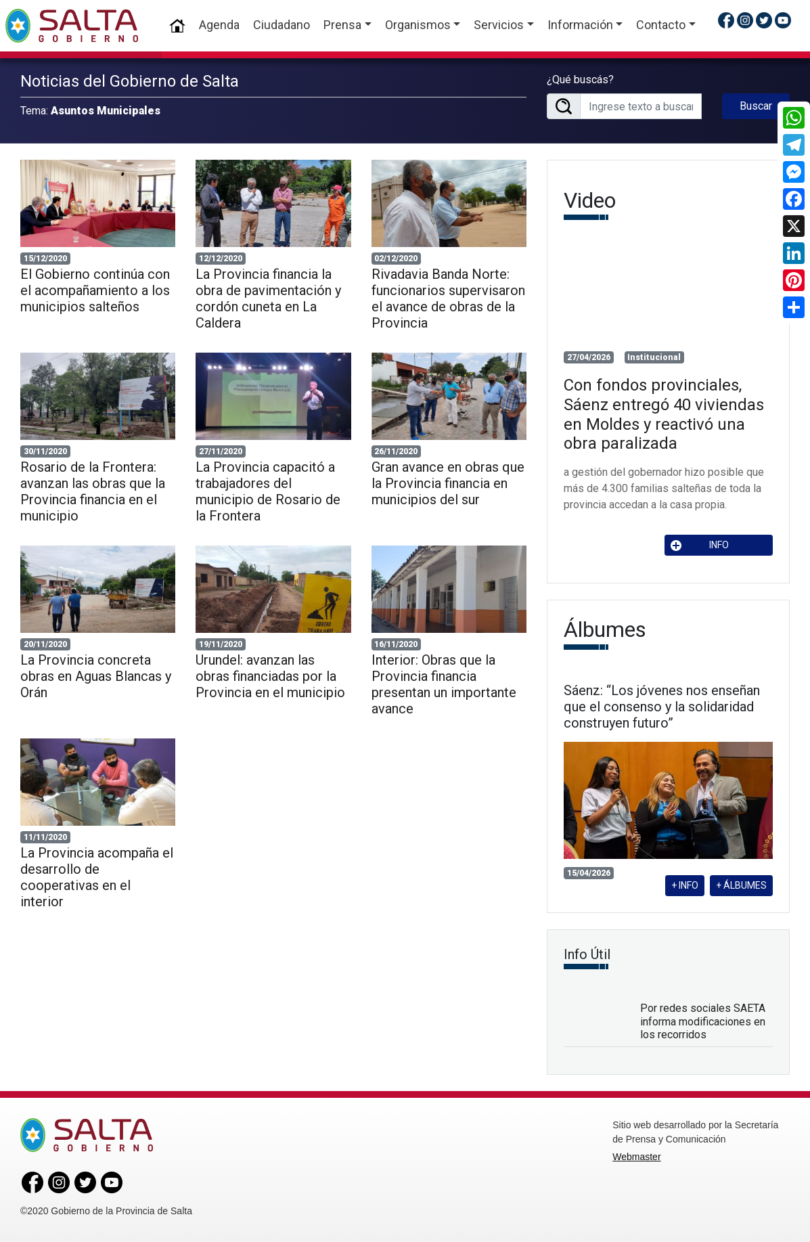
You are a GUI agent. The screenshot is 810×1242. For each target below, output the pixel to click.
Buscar (756, 105)
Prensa (342, 25)
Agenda (219, 25)
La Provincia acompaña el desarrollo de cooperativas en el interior (96, 877)
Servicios (499, 25)
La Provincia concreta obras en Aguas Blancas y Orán (95, 676)
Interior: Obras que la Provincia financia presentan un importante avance (444, 684)
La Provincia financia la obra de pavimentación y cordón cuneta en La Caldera (268, 298)
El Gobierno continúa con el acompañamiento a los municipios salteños (95, 290)
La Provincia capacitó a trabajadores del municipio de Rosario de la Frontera (268, 491)
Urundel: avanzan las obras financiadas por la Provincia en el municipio (270, 676)
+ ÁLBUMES (741, 885)
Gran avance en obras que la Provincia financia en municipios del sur (448, 483)
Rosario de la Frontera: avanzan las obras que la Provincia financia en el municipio (92, 491)
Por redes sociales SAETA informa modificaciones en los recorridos (702, 1021)
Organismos (418, 25)
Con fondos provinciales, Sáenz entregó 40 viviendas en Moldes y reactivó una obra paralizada (664, 414)
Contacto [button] (660, 25)
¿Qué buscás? (580, 79)
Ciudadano (281, 25)
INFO (700, 545)
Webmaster (636, 1156)
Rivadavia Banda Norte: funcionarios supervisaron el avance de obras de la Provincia (448, 298)
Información (580, 25)
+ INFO (684, 885)
